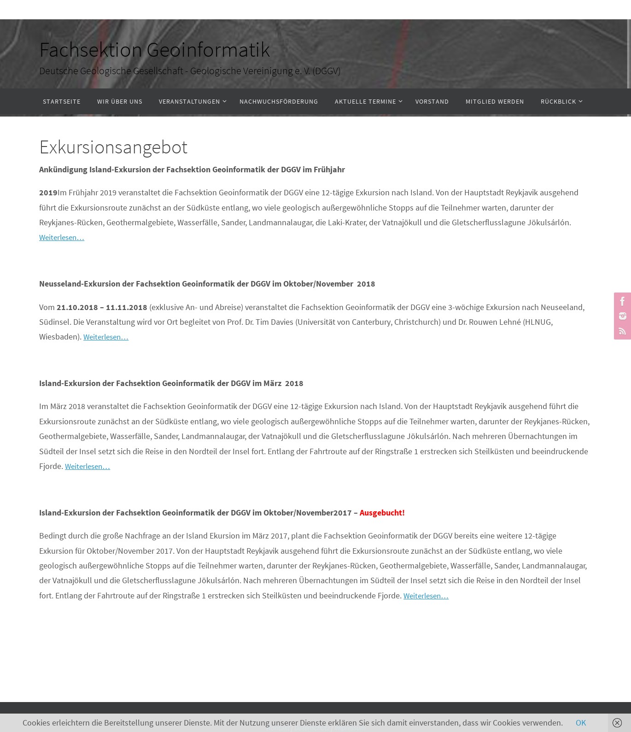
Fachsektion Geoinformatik (154, 49)
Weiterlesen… (63, 237)
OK (581, 722)
